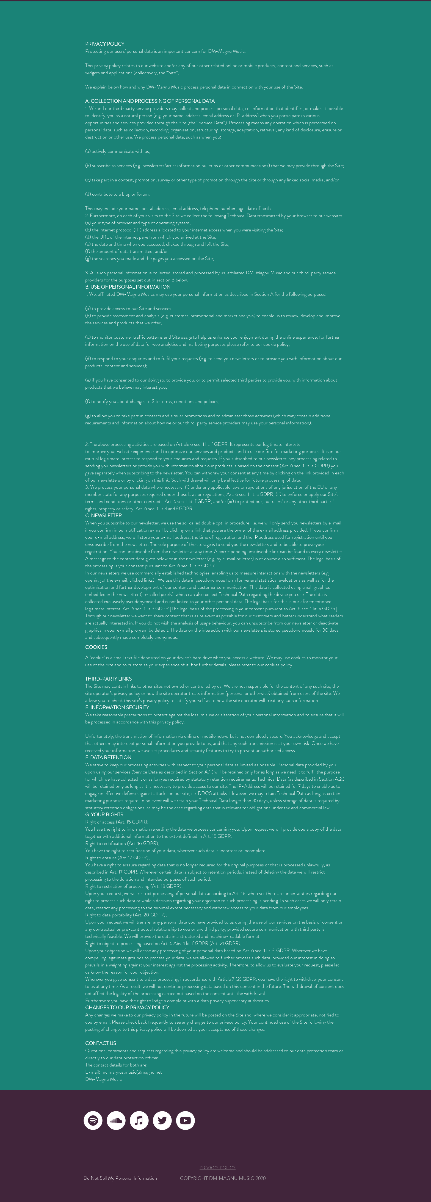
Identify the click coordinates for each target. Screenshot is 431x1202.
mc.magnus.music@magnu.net (131, 1072)
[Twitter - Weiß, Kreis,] (162, 1120)
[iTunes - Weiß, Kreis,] (139, 1120)
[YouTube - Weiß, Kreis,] (185, 1120)
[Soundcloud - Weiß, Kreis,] (116, 1120)
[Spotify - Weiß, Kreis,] (93, 1120)
